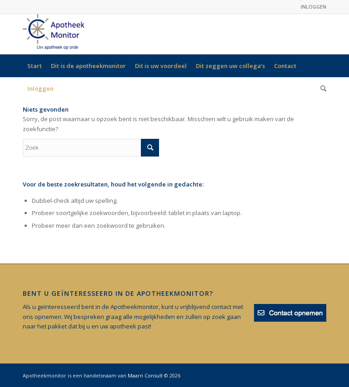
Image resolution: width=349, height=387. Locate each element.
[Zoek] (321, 88)
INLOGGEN (313, 6)
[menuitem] (34, 65)
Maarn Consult (145, 375)
